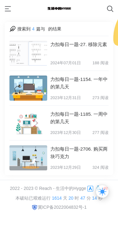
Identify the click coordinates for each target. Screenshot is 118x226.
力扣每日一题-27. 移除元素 (78, 43)
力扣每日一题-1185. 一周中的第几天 (79, 116)
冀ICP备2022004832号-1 (59, 207)
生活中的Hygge (71, 188)
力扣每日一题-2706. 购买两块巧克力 (79, 151)
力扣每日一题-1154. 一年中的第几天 (79, 81)
